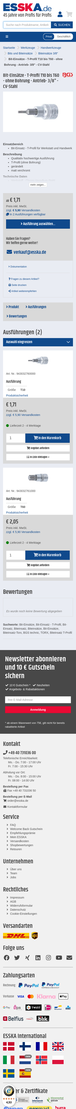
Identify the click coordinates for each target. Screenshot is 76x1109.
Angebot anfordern (38, 448)
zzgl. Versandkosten (23, 210)
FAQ (13, 825)
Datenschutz (18, 909)
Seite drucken (18, 285)
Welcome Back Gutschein (26, 829)
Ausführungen (36, 307)
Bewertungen (16, 316)
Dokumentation (18, 266)
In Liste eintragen (38, 457)
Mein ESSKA (18, 837)
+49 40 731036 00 (19, 753)
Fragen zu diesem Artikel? (24, 279)
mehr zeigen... (38, 184)
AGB (13, 901)
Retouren (16, 849)
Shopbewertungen (21, 845)
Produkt (12, 307)
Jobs (13, 877)
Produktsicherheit (17, 395)
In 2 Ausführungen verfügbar (26, 214)
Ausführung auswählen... (38, 224)
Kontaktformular (15, 806)
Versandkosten (19, 841)
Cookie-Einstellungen (23, 913)
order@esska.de (15, 800)
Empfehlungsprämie (22, 833)
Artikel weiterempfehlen (22, 291)
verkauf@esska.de (26, 252)
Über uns (16, 869)
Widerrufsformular (21, 905)
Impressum (17, 897)
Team (13, 873)
